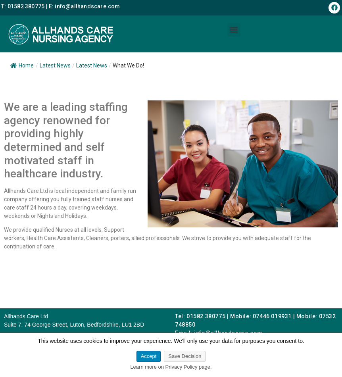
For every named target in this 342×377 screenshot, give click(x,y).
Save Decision (184, 356)
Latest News (91, 65)
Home (22, 65)
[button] (233, 30)
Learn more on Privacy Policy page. (170, 367)
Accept (149, 356)
